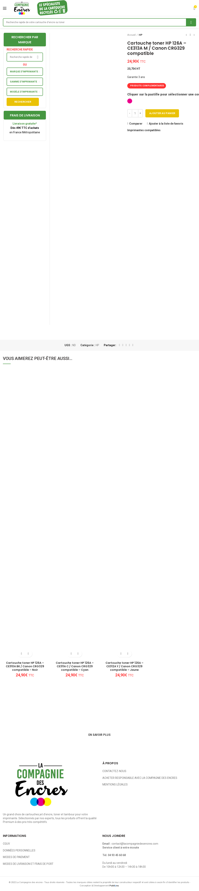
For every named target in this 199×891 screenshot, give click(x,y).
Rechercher (22, 101)
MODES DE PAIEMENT (16, 857)
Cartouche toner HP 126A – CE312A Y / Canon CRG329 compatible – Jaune (124, 666)
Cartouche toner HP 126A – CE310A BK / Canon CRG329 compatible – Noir (25, 666)
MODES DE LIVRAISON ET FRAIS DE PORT (28, 863)
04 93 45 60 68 (117, 855)
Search (191, 22)
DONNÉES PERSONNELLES (19, 850)
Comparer (135, 123)
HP (140, 34)
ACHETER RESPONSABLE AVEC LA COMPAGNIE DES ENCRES (139, 777)
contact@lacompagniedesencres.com (135, 843)
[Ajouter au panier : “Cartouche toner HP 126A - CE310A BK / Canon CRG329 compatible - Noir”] (21, 653)
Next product (194, 35)
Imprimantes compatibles (144, 130)
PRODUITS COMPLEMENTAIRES (147, 85)
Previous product (186, 35)
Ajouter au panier (162, 113)
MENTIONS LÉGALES (115, 784)
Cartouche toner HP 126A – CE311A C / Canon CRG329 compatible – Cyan (75, 666)
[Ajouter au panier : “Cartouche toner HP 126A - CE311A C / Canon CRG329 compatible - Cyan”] (71, 653)
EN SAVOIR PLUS (99, 734)
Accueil (131, 34)
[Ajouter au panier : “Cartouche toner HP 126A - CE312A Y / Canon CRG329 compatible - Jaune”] (121, 653)
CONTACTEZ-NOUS (114, 771)
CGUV (6, 843)
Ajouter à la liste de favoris (166, 123)
